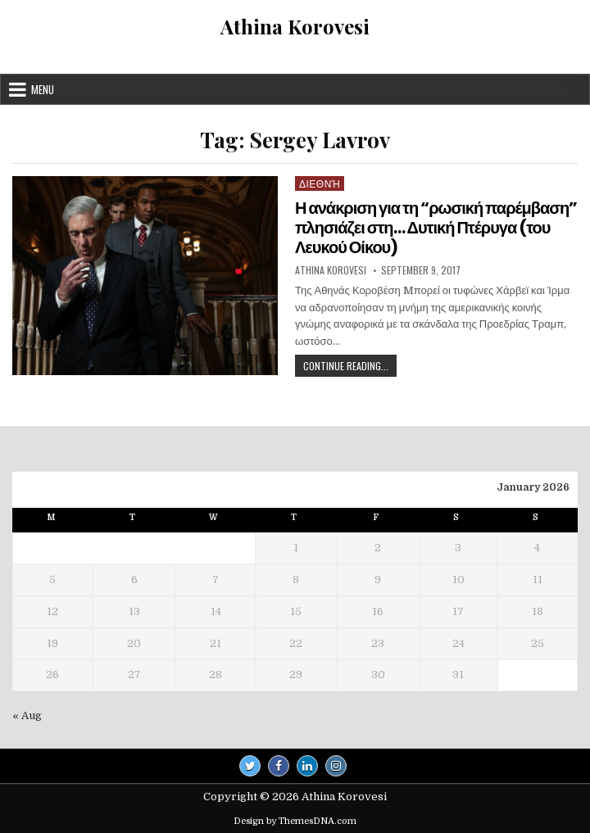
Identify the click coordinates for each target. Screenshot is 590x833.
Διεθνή (319, 183)
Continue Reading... (350, 367)
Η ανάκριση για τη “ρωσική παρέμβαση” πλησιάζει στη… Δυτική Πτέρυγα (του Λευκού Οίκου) (436, 228)
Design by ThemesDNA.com (295, 821)
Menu (42, 89)
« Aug (27, 715)
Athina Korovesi (295, 26)
